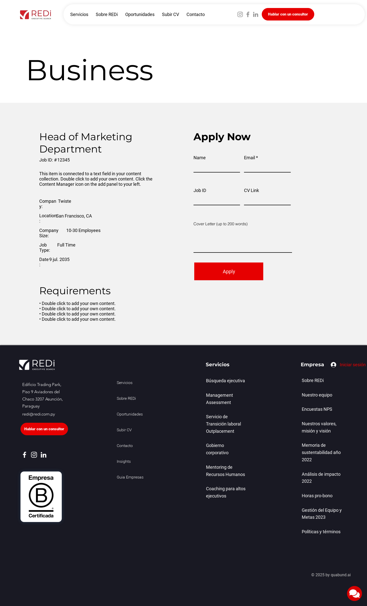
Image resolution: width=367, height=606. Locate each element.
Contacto (125, 446)
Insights (124, 462)
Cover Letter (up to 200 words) (221, 224)
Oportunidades (128, 414)
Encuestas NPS (317, 409)
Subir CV (124, 430)
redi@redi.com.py (38, 414)
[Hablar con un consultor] (288, 14)
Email (249, 158)
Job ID (200, 190)
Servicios (124, 383)
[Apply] (228, 271)
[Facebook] (248, 14)
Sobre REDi (126, 399)
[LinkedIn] (255, 14)
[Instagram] (240, 14)
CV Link (251, 190)
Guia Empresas (128, 478)
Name (200, 158)
